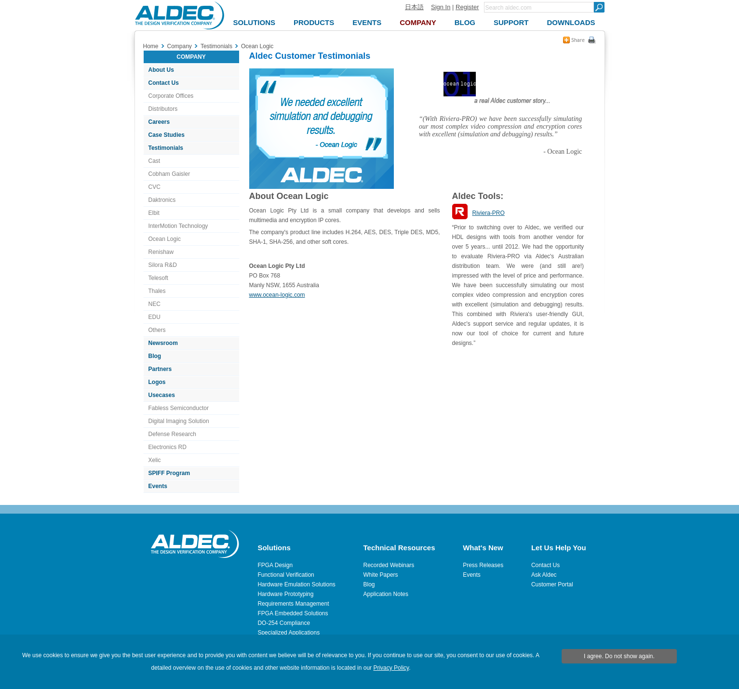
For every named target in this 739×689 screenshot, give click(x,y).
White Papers (380, 574)
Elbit (154, 213)
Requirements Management (293, 603)
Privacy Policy (391, 667)
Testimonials (165, 148)
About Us (161, 69)
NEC (154, 304)
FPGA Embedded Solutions (292, 613)
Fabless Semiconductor (178, 408)
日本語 (414, 7)
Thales (157, 291)
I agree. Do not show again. (619, 656)
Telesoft (158, 278)
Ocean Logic (164, 239)
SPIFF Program (169, 473)
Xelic (154, 460)
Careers (159, 122)
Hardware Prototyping (285, 594)
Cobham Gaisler (169, 174)
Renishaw (161, 252)
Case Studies (166, 135)
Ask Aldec (544, 574)
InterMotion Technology (178, 226)
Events (157, 486)
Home (151, 46)
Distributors (163, 109)
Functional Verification (285, 574)
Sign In (440, 7)
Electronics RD (167, 447)
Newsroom (163, 343)
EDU (154, 317)
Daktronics (162, 200)
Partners (160, 369)
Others (157, 330)
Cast (154, 161)
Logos (157, 382)
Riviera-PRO (488, 213)
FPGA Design (275, 565)
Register (467, 7)
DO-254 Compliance (283, 623)
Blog (154, 356)
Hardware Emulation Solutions (296, 584)
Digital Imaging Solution (178, 421)
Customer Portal (552, 584)
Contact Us (163, 83)
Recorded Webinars (389, 565)
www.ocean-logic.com (277, 295)
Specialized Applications (288, 632)
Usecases (161, 395)
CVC (154, 187)
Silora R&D (162, 265)
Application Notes (385, 594)
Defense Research (172, 434)
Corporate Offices (171, 96)
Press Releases (483, 565)
